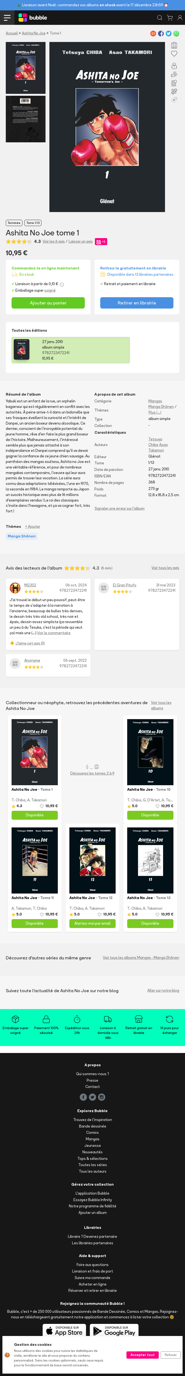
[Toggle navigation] (7, 17)
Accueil (12, 33)
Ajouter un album (93, 1212)
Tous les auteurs (92, 1171)
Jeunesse (92, 1145)
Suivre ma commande (92, 1277)
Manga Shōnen (161, 406)
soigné (50, 290)
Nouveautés (92, 1152)
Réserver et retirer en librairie (92, 1290)
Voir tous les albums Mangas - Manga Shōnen (141, 957)
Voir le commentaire (54, 633)
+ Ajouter (32, 526)
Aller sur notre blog (163, 990)
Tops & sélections (92, 1158)
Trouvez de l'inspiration (92, 1119)
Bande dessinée (92, 1126)
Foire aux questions (93, 1264)
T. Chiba (19, 800)
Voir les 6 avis (54, 241)
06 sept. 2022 (75, 660)
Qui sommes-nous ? (92, 1074)
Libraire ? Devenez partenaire (92, 1236)
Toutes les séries (92, 1165)
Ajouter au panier (48, 303)
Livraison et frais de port (92, 1271)
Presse (92, 1080)
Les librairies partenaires (92, 1243)
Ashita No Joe (34, 33)
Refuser (171, 1355)
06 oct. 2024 (76, 585)
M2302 (30, 585)
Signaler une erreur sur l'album (120, 508)
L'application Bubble (92, 1193)
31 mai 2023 (165, 585)
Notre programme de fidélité (92, 1206)
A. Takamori (37, 800)
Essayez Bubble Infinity (92, 1199)
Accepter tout (143, 1355)
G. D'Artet (151, 800)
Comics (92, 1132)
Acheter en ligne (92, 1284)
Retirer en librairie (137, 303)
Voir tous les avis (165, 567)
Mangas (155, 401)
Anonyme (32, 660)
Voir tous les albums (161, 705)
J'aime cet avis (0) (30, 643)
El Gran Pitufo (124, 585)
